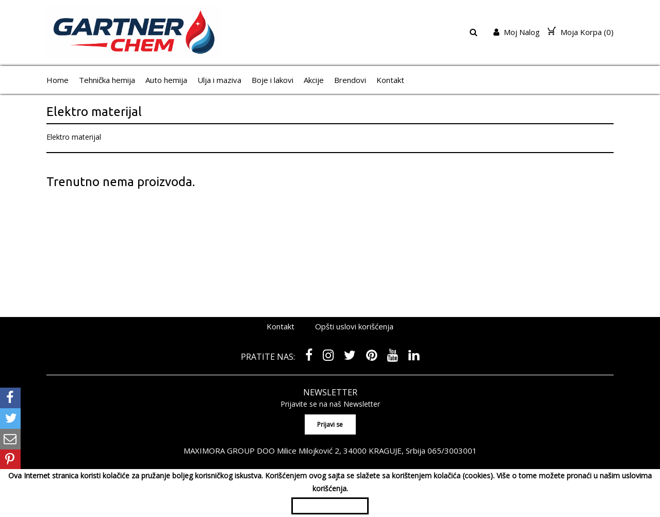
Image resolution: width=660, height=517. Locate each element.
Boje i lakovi (272, 80)
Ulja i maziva (219, 80)
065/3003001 (452, 450)
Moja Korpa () (581, 32)
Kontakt (390, 80)
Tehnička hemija (107, 80)
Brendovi (350, 80)
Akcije (314, 80)
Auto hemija (166, 80)
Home (57, 80)
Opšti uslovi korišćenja (354, 326)
